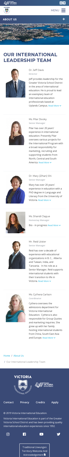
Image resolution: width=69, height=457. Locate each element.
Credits (40, 402)
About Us (10, 19)
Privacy (24, 402)
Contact (8, 402)
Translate (62, 3)
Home (6, 355)
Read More (54, 105)
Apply (55, 402)
